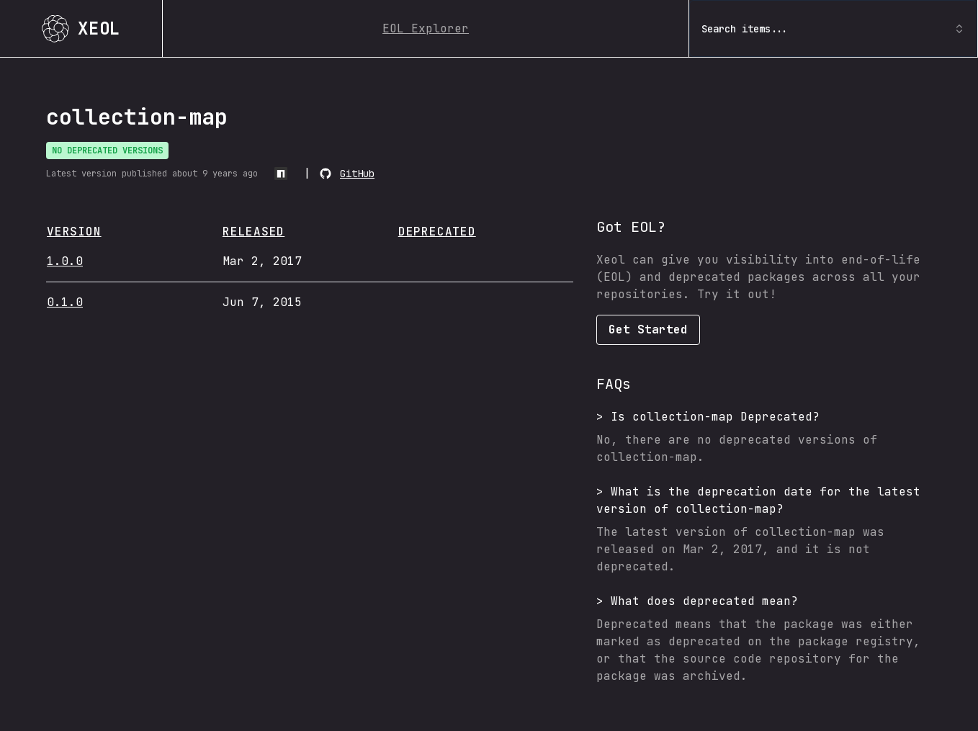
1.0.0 (65, 261)
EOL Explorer (425, 28)
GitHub (357, 174)
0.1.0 (65, 302)
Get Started (648, 329)
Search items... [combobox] (833, 28)
